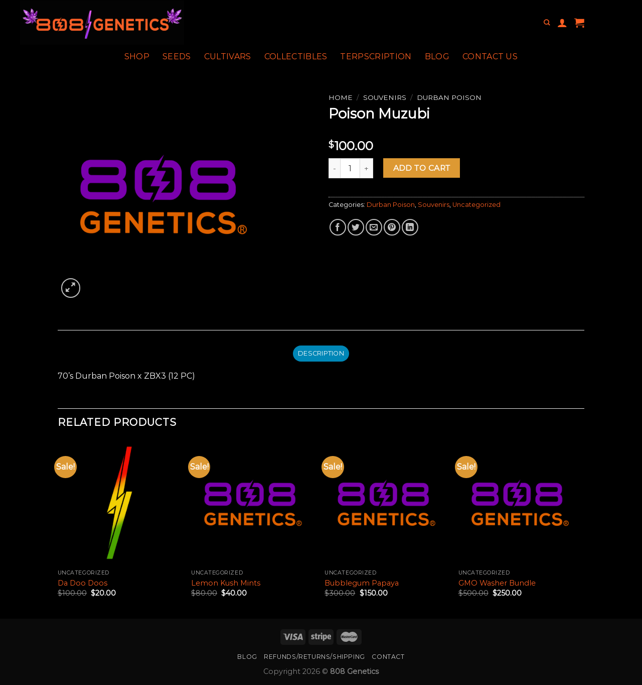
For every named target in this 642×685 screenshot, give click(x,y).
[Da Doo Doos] (120, 503)
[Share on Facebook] (338, 227)
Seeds (177, 56)
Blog (437, 56)
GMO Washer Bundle (497, 583)
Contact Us (490, 56)
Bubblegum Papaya (362, 583)
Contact (388, 656)
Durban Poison (449, 97)
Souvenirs (384, 97)
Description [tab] (321, 353)
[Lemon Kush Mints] (253, 503)
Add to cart (421, 168)
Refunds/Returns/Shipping (314, 656)
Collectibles (296, 56)
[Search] (547, 23)
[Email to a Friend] (374, 227)
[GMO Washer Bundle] (520, 503)
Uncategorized (476, 204)
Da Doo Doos (82, 583)
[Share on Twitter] (356, 227)
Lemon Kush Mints (225, 583)
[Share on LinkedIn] (410, 227)
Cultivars (227, 56)
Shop (136, 56)
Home (341, 97)
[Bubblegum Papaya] (386, 503)
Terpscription (375, 56)
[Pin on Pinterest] (392, 227)
